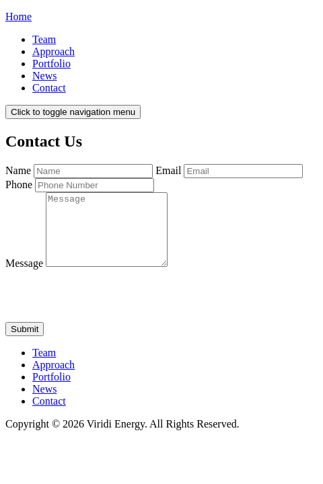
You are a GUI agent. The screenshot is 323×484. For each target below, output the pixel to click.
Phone (18, 184)
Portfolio (51, 63)
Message (24, 277)
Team (44, 39)
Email (168, 170)
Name (18, 170)
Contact (49, 87)
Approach (53, 51)
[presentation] (107, 310)
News (44, 75)
